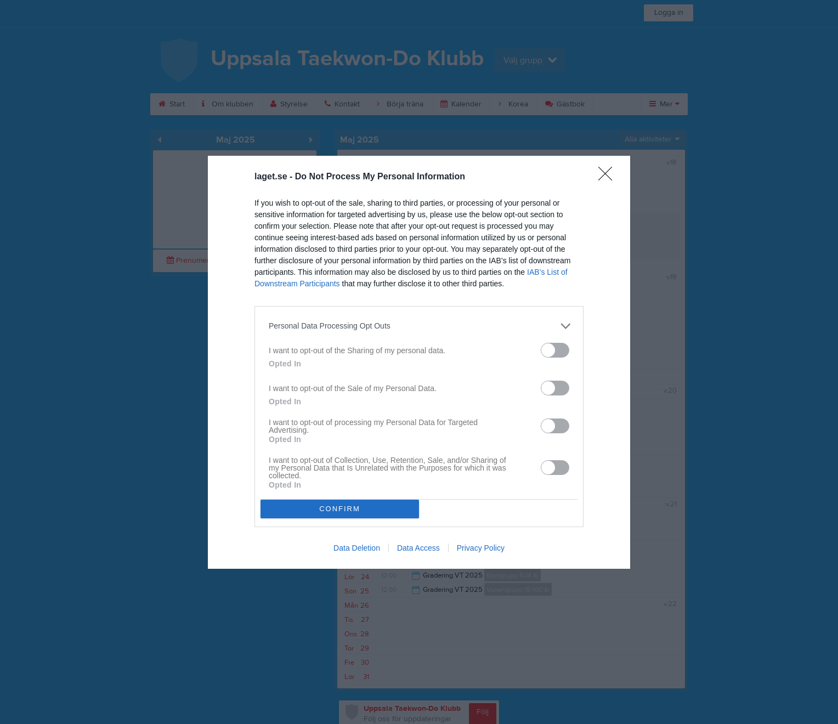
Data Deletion (356, 548)
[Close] (608, 177)
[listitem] (419, 326)
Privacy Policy (481, 548)
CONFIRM (339, 509)
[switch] (555, 350)
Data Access (418, 548)
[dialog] (419, 362)
